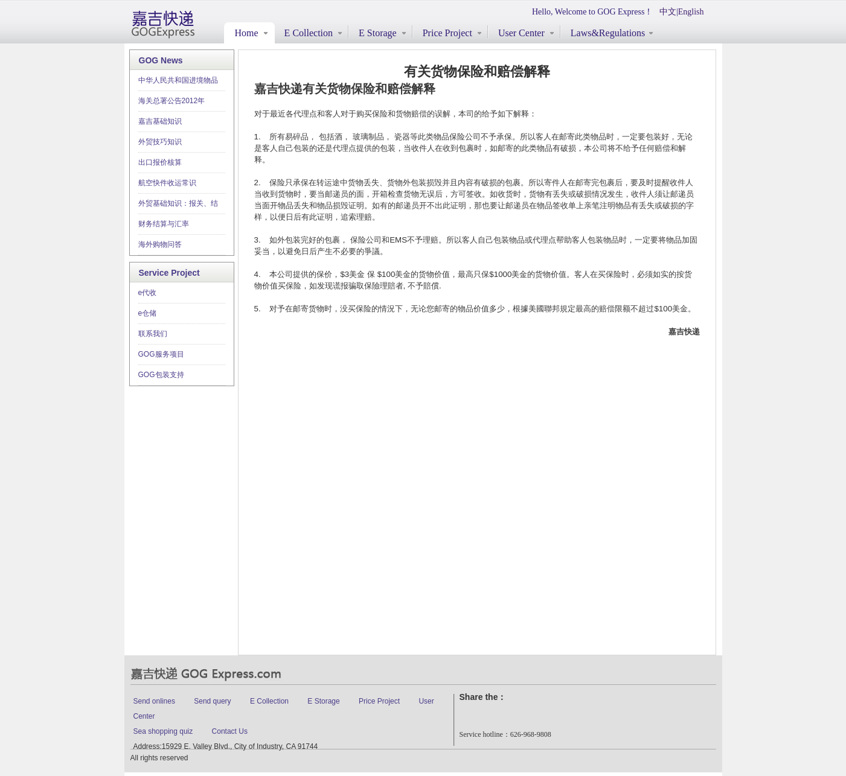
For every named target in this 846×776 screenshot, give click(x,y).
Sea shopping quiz (163, 731)
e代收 (147, 292)
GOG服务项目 (161, 354)
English (691, 11)
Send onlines (154, 701)
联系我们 (152, 333)
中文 (667, 11)
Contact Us (230, 731)
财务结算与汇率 (163, 224)
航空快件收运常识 (167, 183)
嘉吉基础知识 (160, 121)
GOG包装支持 (161, 375)
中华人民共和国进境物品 (178, 80)
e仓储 (147, 313)
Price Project (379, 701)
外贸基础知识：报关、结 (178, 203)
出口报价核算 (160, 162)
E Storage (323, 701)
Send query (213, 701)
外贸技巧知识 (160, 142)
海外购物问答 (160, 244)
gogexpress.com (163, 24)
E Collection (269, 701)
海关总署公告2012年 (171, 101)
